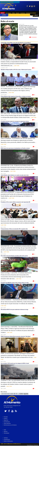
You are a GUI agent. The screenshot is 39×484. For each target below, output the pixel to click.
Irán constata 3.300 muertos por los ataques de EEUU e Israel (15, 363)
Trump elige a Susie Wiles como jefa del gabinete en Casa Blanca (16, 42)
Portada (6, 416)
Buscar (36, 15)
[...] (22, 35)
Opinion (5, 431)
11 (16, 393)
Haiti (5, 429)
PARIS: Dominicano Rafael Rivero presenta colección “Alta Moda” (16, 336)
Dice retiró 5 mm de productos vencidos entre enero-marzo (14, 255)
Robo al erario (7, 21)
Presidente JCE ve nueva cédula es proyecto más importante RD (15, 202)
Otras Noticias (8, 13)
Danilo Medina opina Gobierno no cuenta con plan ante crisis (15, 175)
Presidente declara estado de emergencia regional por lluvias (15, 121)
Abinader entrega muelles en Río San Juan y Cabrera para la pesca (16, 69)
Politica (13, 13)
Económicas (22, 13)
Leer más (16, 65)
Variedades (6, 433)
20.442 (21, 393)
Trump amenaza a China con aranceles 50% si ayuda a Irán (14, 229)
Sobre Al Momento (8, 441)
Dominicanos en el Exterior (31, 13)
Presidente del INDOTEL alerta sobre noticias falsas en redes (15, 282)
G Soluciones (35, 445)
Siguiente (26, 393)
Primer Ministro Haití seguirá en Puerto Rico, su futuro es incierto (16, 96)
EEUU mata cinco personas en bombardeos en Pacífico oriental (15, 148)
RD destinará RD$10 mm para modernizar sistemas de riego (14, 309)
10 (14, 393)
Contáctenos (7, 439)
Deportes (17, 13)
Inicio (2, 13)
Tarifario (6, 438)
